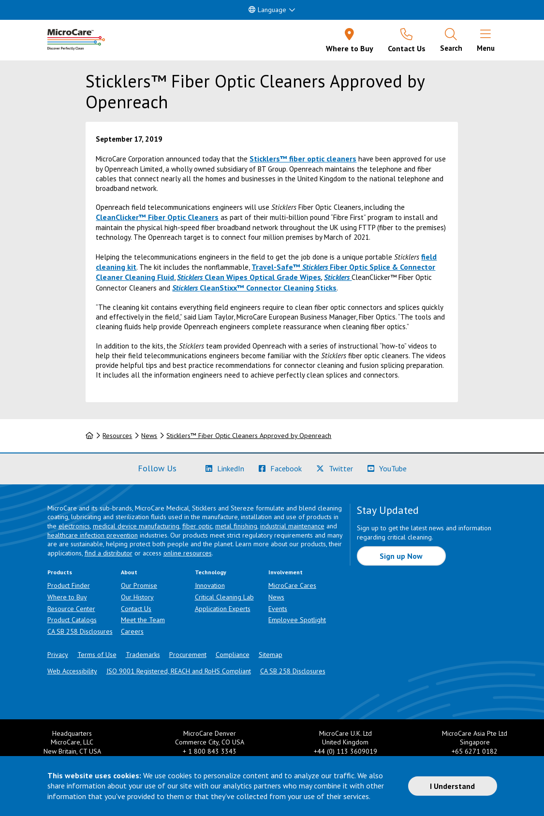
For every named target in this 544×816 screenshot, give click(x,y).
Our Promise (139, 585)
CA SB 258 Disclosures (80, 631)
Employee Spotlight (297, 619)
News (149, 435)
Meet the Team (143, 619)
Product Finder (68, 585)
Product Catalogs (72, 619)
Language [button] (267, 9)
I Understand (452, 786)
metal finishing (236, 526)
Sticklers (338, 277)
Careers (132, 631)
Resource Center (71, 608)
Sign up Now (401, 556)
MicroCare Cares (292, 585)
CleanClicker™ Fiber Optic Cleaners (157, 217)
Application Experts (222, 608)
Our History (137, 597)
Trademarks (143, 654)
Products (59, 572)
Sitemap (270, 654)
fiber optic (197, 526)
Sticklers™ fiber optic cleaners (303, 158)
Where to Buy (67, 597)
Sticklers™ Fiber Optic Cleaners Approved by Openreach (248, 435)
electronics (74, 526)
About (129, 572)
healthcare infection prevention (92, 535)
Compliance (233, 654)
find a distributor (108, 553)
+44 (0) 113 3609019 (345, 751)
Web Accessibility (72, 671)
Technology (210, 572)
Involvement (285, 572)
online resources (187, 553)
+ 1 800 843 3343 (209, 751)
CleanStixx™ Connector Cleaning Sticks (254, 287)
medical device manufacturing (136, 526)
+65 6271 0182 (475, 751)
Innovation (210, 585)
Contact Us (136, 608)
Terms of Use (97, 654)
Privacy (57, 654)
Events (277, 608)
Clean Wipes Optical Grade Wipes (249, 277)
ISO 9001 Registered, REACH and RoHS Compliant (178, 671)
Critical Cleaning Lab (224, 597)
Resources (117, 435)
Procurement (187, 654)
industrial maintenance (292, 526)
